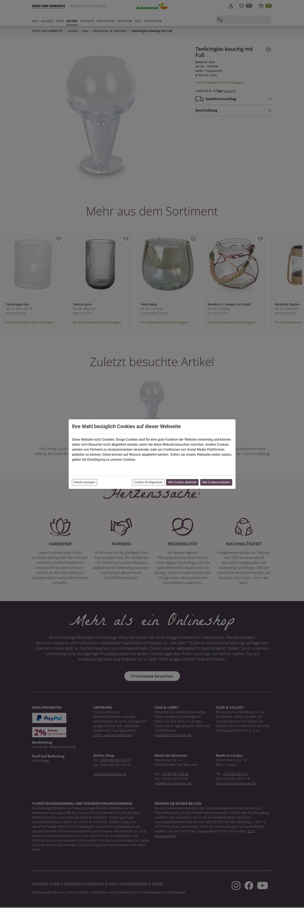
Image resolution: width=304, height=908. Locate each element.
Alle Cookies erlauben (216, 482)
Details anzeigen (84, 482)
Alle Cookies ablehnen (182, 482)
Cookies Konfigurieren (148, 482)
